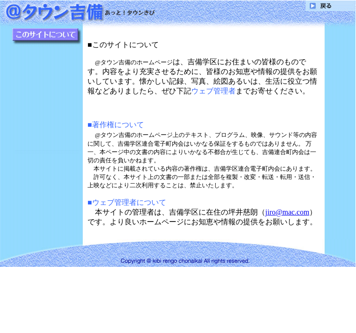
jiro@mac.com (287, 212)
